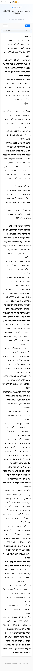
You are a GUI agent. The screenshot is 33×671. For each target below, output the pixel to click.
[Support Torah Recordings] (16, 2)
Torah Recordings (6, 2)
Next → (27, 25)
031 (20, 7)
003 (17, 7)
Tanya (13, 7)
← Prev (5, 25)
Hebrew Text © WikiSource (23, 663)
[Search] (13, 2)
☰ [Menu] (18, 2)
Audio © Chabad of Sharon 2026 (11, 663)
